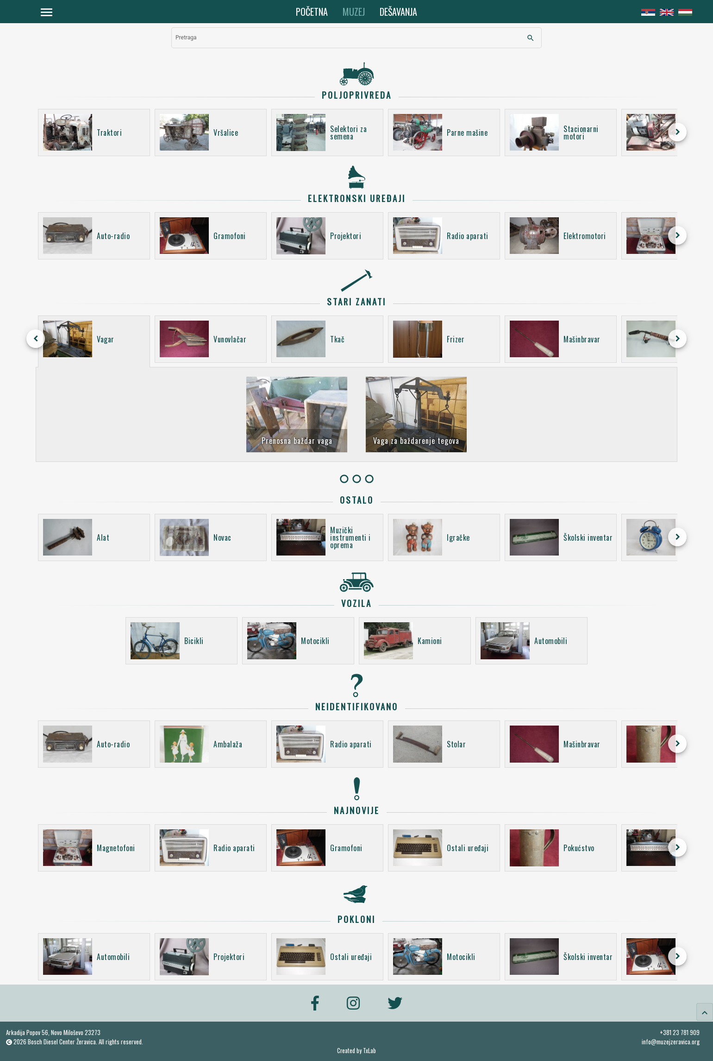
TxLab (369, 1050)
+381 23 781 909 (680, 1032)
